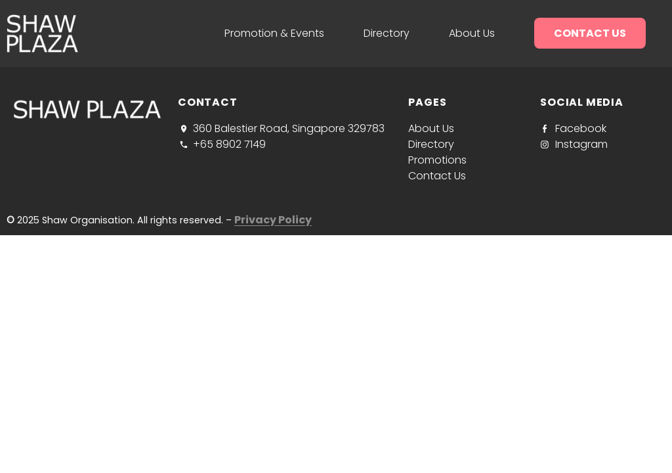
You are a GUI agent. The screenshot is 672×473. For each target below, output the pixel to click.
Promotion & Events (274, 33)
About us (472, 33)
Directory (387, 33)
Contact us (590, 33)
